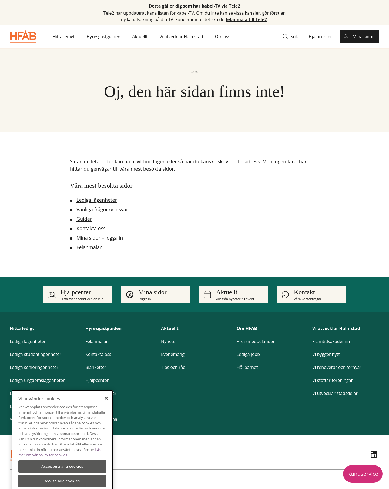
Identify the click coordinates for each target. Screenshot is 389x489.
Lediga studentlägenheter (35, 354)
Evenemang (173, 354)
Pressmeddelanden (256, 341)
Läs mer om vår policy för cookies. (59, 461)
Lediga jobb (248, 354)
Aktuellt (170, 328)
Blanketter (95, 367)
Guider (84, 219)
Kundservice (362, 473)
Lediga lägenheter (96, 200)
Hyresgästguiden (103, 328)
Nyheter (169, 341)
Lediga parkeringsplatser (34, 393)
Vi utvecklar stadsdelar (335, 393)
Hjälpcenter (97, 380)
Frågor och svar (100, 393)
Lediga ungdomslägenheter (37, 380)
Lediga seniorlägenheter (34, 367)
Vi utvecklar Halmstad (336, 328)
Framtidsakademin (331, 341)
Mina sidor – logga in (99, 237)
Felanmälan (89, 247)
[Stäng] (106, 407)
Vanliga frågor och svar (102, 209)
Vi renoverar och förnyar (336, 367)
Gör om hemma (101, 419)
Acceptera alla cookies (62, 475)
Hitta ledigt (22, 328)
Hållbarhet (247, 367)
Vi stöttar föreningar (332, 380)
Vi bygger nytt (326, 354)
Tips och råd (173, 367)
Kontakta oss (91, 228)
